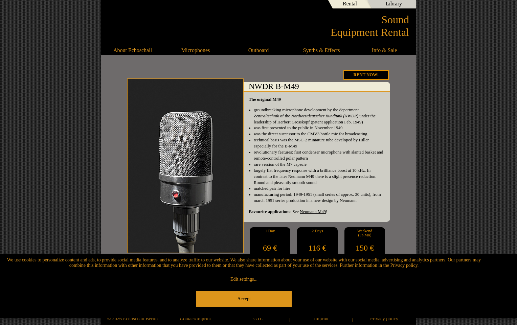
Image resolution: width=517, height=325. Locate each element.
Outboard (258, 50)
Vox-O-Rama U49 (400, 147)
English (318, 5)
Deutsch (306, 5)
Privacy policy (384, 318)
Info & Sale (384, 50)
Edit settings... (243, 279)
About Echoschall (132, 50)
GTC (258, 318)
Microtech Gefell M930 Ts (116, 147)
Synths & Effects (321, 50)
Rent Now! (366, 74)
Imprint (321, 318)
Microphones (195, 50)
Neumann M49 (313, 211)
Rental (350, 3)
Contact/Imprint (195, 318)
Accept (244, 298)
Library (394, 3)
